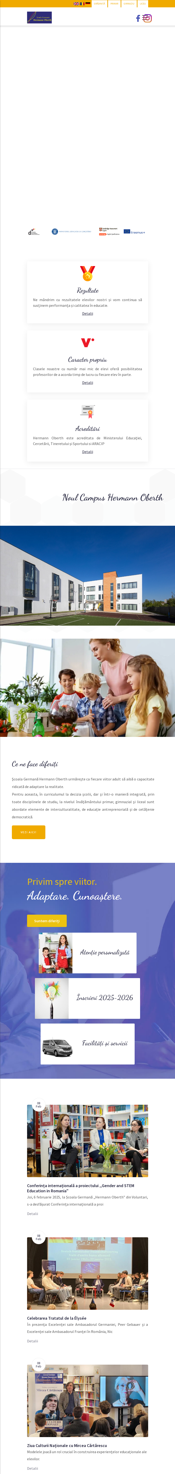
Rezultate (87, 290)
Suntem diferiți (47, 920)
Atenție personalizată (104, 952)
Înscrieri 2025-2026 (104, 997)
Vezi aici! (29, 832)
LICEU (143, 3)
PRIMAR (114, 3)
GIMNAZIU (129, 3)
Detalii (32, 1213)
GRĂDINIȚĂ (99, 3)
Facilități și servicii (105, 1043)
